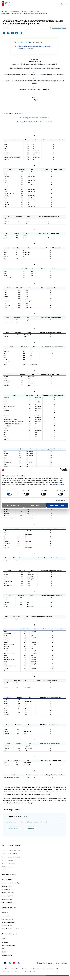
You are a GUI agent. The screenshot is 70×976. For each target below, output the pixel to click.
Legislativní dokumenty (34, 11)
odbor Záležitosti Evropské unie (59, 28)
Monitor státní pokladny (8, 892)
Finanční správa (6, 915)
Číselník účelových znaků (8, 945)
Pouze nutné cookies (13, 505)
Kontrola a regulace (14, 11)
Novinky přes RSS (61, 963)
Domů (6, 11)
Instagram (19, 963)
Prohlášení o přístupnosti (28, 968)
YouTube (14, 963)
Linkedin (10, 963)
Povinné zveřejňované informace (12, 968)
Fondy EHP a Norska (7, 879)
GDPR (56, 968)
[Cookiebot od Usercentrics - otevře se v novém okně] (61, 469)
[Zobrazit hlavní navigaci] (66, 4)
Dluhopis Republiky (6, 886)
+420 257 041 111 (13, 853)
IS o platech (5, 952)
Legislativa (24, 11)
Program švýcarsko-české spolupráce (11, 883)
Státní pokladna (6, 889)
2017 (43, 11)
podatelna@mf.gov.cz (14, 857)
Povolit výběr (35, 505)
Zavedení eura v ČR (7, 899)
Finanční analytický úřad (8, 919)
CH (26, 122)
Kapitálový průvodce (7, 902)
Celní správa (5, 912)
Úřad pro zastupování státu (9, 922)
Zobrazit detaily (60, 500)
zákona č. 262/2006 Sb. (44, 68)
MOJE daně (5, 942)
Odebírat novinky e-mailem (45, 963)
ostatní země (49, 122)
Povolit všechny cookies (57, 505)
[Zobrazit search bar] (62, 3)
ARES (3, 939)
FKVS (3, 948)
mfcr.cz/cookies (59, 484)
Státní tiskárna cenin (7, 925)
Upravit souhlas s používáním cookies (45, 968)
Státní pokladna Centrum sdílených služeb (13, 929)
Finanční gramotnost (7, 896)
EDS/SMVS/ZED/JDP (7, 955)
